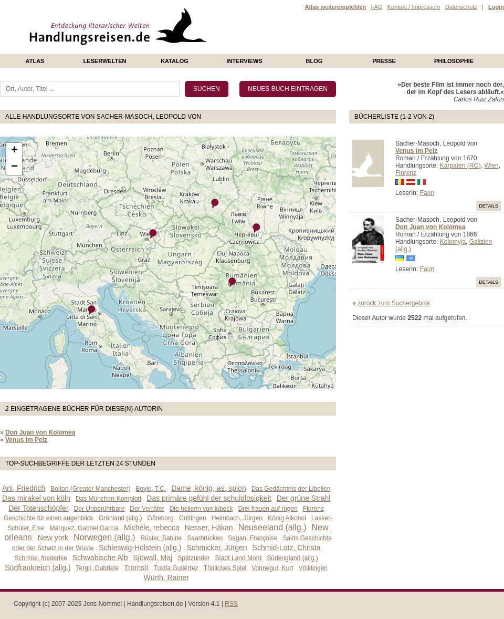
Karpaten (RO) (460, 165)
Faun (427, 193)
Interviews (244, 61)
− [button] (14, 167)
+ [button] (14, 151)
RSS (231, 603)
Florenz (405, 173)
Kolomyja (453, 241)
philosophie (454, 61)
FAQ (376, 7)
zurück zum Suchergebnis (394, 303)
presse (384, 61)
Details (488, 206)
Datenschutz (461, 7)
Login (496, 7)
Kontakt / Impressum (413, 7)
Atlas (35, 61)
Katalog (174, 61)
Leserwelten (104, 61)
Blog (314, 61)
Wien (491, 165)
